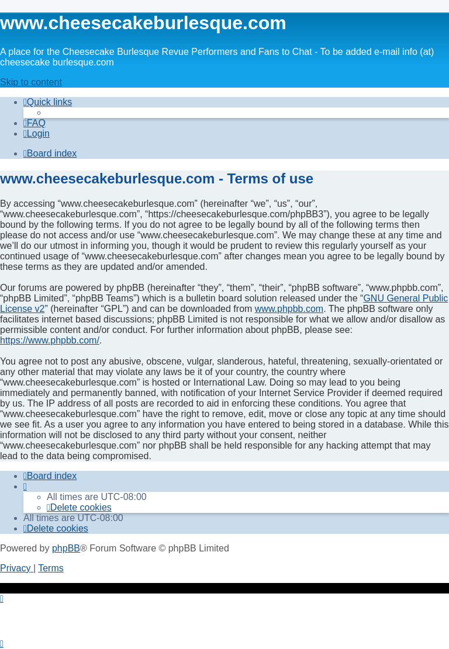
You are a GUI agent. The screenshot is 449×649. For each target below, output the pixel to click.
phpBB (66, 548)
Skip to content (31, 82)
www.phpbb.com (289, 309)
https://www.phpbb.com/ (49, 340)
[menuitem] (34, 123)
